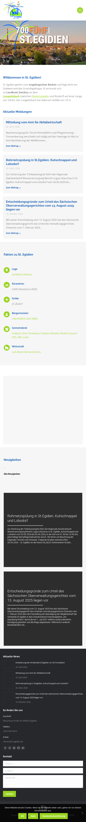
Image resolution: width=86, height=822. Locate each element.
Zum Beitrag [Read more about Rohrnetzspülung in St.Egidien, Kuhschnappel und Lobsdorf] (13, 187)
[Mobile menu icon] (80, 10)
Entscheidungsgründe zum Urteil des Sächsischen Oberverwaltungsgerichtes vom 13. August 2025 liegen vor (41, 205)
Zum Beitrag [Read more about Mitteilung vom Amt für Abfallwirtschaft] (13, 146)
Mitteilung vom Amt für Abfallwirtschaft (34, 122)
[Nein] (82, 813)
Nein (33, 816)
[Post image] (8, 664)
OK (22, 816)
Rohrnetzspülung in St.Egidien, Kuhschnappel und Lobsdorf (42, 683)
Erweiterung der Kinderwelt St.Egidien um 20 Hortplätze (40, 662)
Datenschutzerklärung (53, 816)
